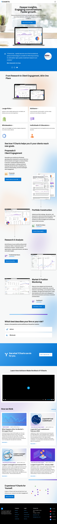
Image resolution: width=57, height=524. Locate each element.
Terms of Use (26, 516)
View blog (53, 409)
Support (16, 510)
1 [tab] (12, 67)
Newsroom (17, 514)
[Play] (4, 399)
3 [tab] (17, 67)
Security (25, 518)
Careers (16, 512)
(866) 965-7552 (36, 514)
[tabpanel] (28, 58)
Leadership (17, 518)
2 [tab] (14, 67)
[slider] (23, 399)
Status (25, 510)
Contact (16, 516)
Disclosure (26, 512)
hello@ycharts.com (36, 517)
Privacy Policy (26, 514)
